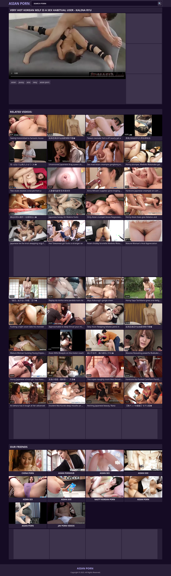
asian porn (44, 82)
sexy (35, 82)
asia (28, 82)
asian (13, 82)
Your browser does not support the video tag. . (67, 46)
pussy (21, 82)
